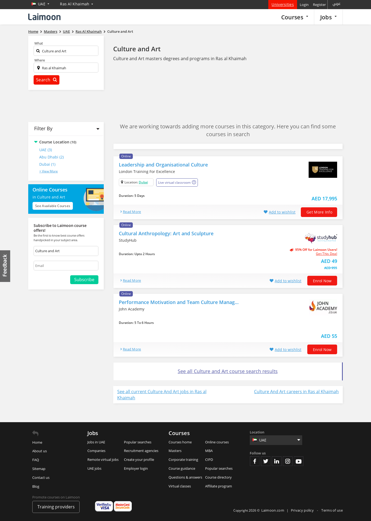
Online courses (217, 442)
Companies (96, 450)
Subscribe (84, 280)
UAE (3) (45, 149)
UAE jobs (94, 468)
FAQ (35, 459)
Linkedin (276, 461)
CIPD (209, 459)
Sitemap (38, 468)
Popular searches (137, 442)
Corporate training (183, 459)
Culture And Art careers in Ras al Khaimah (296, 392)
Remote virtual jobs (103, 459)
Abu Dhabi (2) (51, 157)
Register (319, 4)
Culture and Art (136, 48)
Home (37, 442)
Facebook (254, 461)
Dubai (143, 182)
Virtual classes (180, 486)
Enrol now (322, 280)
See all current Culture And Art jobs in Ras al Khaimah (161, 395)
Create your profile (139, 459)
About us (39, 450)
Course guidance (182, 468)
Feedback (5, 266)
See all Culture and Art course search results (228, 371)
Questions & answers (185, 477)
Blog (35, 486)
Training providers (56, 507)
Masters (175, 450)
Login (304, 4)
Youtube (299, 461)
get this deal (326, 254)
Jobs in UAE (96, 442)
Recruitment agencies (141, 450)
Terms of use (332, 510)
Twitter (265, 461)
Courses (294, 17)
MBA (209, 450)
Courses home (180, 442)
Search (46, 80)
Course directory (218, 477)
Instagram (287, 461)
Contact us (40, 477)
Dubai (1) (47, 164)
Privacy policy (303, 510)
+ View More (48, 171)
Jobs (328, 17)
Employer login (136, 468)
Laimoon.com (272, 510)
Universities (283, 4)
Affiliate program (218, 486)
